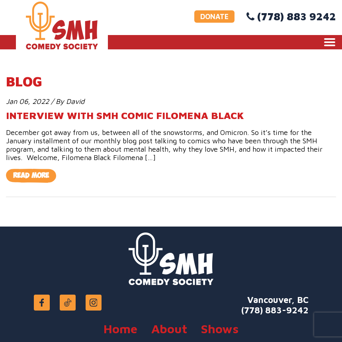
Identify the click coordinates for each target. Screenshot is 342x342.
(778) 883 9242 (296, 16)
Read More (31, 176)
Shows (219, 328)
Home (120, 328)
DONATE (214, 16)
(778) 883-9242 (275, 310)
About (169, 328)
